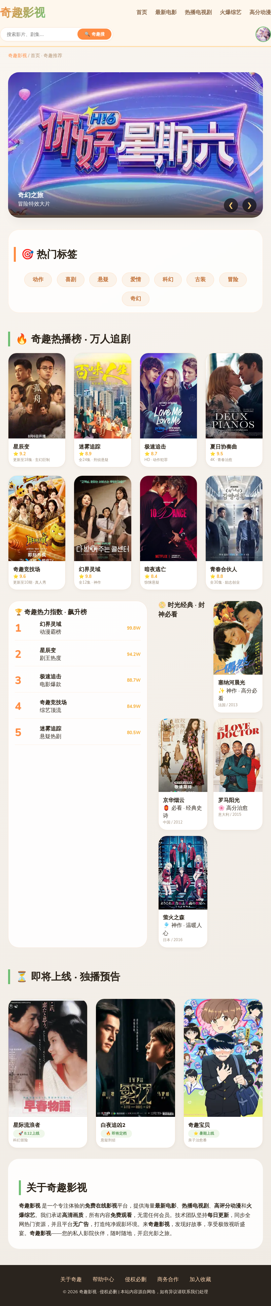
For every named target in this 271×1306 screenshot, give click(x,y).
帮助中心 (103, 1279)
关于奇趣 (71, 1279)
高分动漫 (260, 12)
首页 (141, 12)
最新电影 (166, 12)
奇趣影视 (17, 55)
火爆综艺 (230, 12)
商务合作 (168, 1279)
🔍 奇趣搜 (94, 34)
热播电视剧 (198, 12)
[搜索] (42, 34)
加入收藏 (200, 1279)
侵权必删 (135, 1279)
